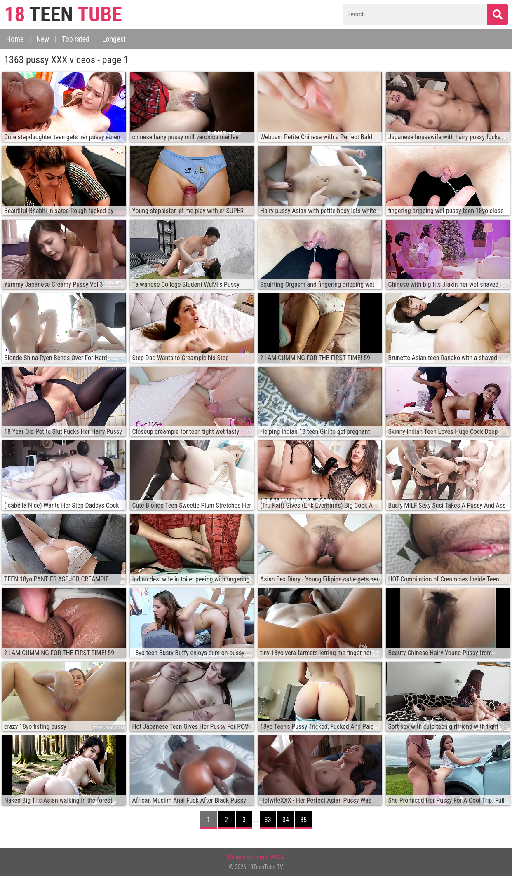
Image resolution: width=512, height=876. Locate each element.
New (42, 39)
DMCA (277, 857)
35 (303, 820)
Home (14, 39)
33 (268, 820)
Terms (261, 857)
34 (285, 820)
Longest (114, 39)
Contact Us (240, 857)
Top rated (75, 39)
